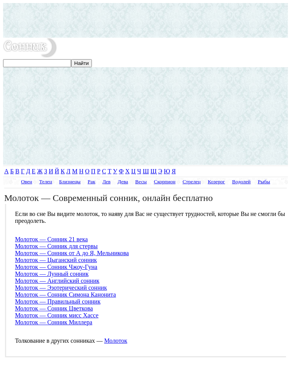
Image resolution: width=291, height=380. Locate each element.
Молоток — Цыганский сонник (56, 260)
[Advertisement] (145, 20)
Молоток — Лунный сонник (51, 273)
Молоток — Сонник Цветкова (54, 308)
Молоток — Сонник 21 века (51, 239)
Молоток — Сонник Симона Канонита (65, 294)
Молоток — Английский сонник (57, 280)
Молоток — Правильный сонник (57, 301)
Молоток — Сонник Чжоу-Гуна (56, 267)
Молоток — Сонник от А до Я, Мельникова (72, 253)
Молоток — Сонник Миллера (53, 322)
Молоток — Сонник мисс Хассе (56, 315)
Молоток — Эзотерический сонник (61, 287)
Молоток (115, 340)
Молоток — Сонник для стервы (56, 246)
